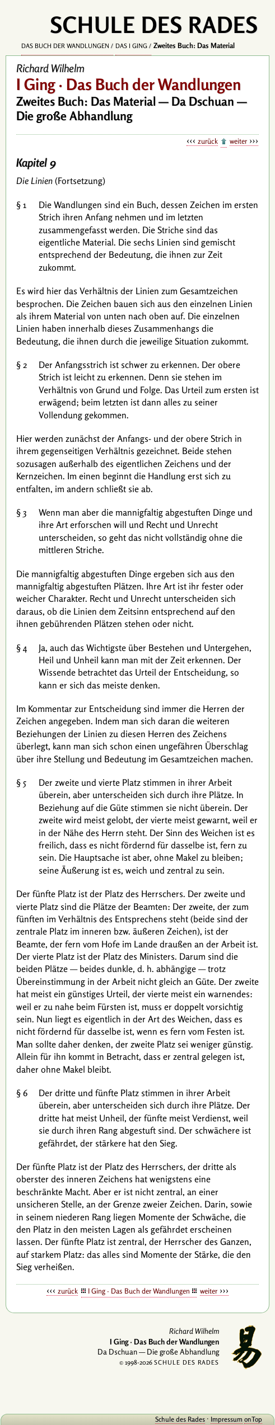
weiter (238, 140)
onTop (253, 1419)
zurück (208, 140)
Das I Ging (131, 46)
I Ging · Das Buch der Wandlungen (139, 1290)
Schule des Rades (180, 1419)
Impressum (227, 1419)
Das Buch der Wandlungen (65, 46)
